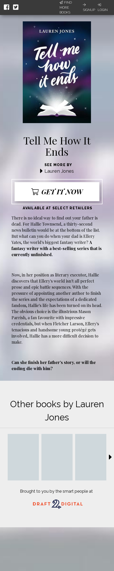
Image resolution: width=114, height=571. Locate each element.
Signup (89, 7)
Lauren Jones (59, 171)
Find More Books (66, 7)
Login (103, 7)
